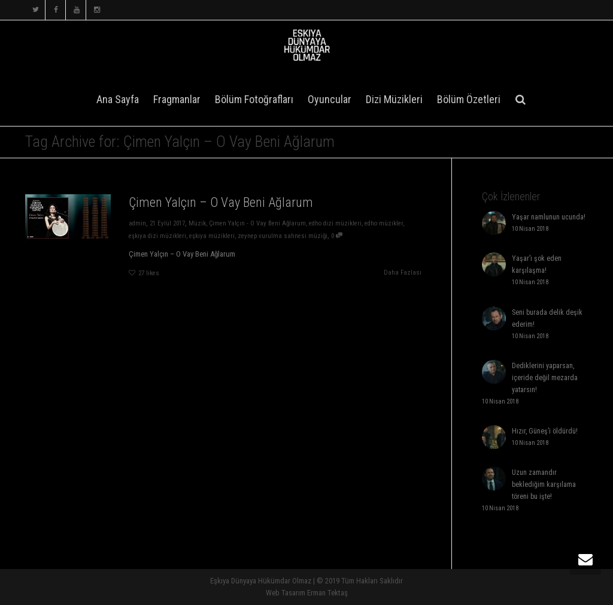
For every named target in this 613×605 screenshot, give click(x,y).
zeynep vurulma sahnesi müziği (282, 236)
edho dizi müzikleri (335, 223)
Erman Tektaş (327, 592)
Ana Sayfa (117, 99)
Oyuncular (329, 99)
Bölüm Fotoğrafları (254, 99)
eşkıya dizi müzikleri (157, 236)
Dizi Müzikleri (394, 99)
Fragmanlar (177, 99)
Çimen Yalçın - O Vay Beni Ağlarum (257, 223)
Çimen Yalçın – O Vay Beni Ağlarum (221, 202)
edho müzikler (384, 223)
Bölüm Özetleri (468, 99)
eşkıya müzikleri (212, 236)
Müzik (197, 223)
